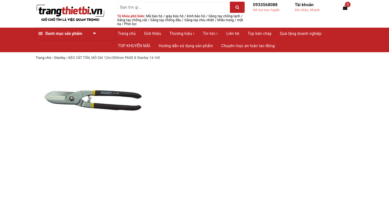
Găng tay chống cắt (132, 20)
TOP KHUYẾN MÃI (134, 46)
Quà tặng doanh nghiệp (301, 33)
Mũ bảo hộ (154, 16)
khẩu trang (225, 20)
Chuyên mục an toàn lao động (248, 46)
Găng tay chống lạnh (224, 16)
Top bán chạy (260, 33)
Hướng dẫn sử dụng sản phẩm (186, 46)
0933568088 (265, 4)
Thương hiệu (181, 33)
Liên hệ (232, 33)
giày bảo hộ (175, 16)
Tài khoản (304, 4)
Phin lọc (130, 24)
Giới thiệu (152, 33)
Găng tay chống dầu (165, 20)
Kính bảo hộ (196, 16)
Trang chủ (127, 33)
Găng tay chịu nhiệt (199, 20)
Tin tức (210, 33)
